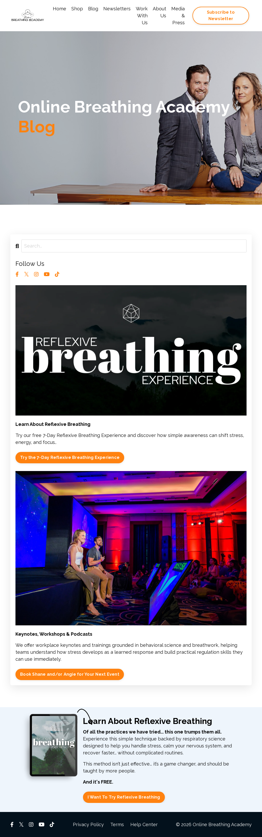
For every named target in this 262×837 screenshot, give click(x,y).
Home (59, 8)
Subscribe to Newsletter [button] (221, 15)
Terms (117, 824)
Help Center (144, 824)
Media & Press (178, 15)
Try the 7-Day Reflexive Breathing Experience (70, 457)
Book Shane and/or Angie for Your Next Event (69, 674)
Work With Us (142, 15)
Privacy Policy (88, 824)
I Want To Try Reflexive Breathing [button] (124, 797)
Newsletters (117, 8)
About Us (159, 12)
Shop (77, 8)
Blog (93, 8)
